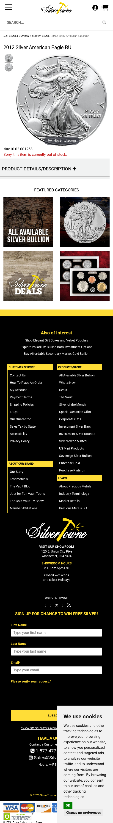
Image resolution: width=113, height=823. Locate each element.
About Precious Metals (75, 486)
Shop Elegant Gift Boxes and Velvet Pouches (56, 340)
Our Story (16, 472)
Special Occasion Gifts (75, 412)
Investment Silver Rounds (77, 434)
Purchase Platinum (72, 470)
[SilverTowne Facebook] (45, 605)
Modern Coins (40, 35)
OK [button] (68, 805)
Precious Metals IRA (73, 508)
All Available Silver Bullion (77, 375)
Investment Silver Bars (75, 426)
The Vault (66, 397)
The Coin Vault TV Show (27, 501)
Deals (63, 390)
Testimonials (19, 479)
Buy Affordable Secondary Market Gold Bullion (56, 353)
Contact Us (18, 375)
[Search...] (51, 22)
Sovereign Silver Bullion (75, 456)
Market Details (69, 501)
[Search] (104, 22)
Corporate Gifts (70, 419)
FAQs (13, 412)
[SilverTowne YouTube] (62, 605)
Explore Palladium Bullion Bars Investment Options (56, 347)
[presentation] (45, 694)
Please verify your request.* (31, 681)
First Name (19, 625)
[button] (104, 8)
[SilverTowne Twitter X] (56, 605)
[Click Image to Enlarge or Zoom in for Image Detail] (61, 100)
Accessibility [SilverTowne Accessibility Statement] (18, 434)
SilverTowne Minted (73, 441)
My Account (18, 390)
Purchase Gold (69, 463)
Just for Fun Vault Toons (27, 493)
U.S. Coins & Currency (16, 35)
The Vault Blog (20, 486)
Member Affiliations (23, 508)
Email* (15, 662)
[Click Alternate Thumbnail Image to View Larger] (8, 58)
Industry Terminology (74, 493)
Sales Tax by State (23, 426)
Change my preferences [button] (83, 812)
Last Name (19, 644)
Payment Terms (21, 397)
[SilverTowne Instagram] (50, 605)
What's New (67, 382)
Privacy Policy (20, 441)
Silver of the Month (72, 404)
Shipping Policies (22, 404)
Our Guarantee (20, 419)
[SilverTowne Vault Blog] (69, 605)
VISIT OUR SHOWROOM (56, 546)
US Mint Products (71, 448)
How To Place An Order (26, 382)
